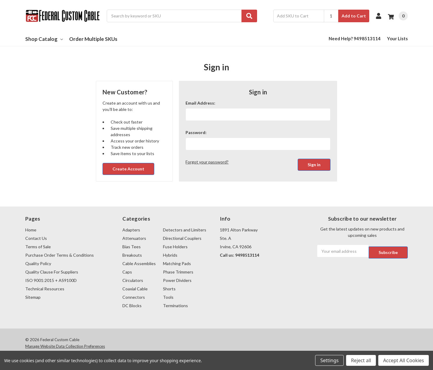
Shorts (169, 288)
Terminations (175, 305)
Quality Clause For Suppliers (51, 271)
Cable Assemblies (139, 263)
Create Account (128, 168)
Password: (196, 132)
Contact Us (36, 238)
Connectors (133, 297)
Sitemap (33, 297)
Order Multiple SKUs (93, 39)
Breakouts (132, 255)
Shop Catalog (44, 39)
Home (30, 229)
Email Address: (200, 102)
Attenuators (134, 238)
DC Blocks (132, 305)
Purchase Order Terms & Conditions (59, 255)
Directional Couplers (182, 238)
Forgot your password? (207, 161)
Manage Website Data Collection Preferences (65, 346)
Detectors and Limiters (184, 229)
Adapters (131, 229)
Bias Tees (131, 246)
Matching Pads (177, 263)
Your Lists (397, 38)
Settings (329, 360)
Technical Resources (44, 288)
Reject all (361, 360)
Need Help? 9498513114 (355, 38)
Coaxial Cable (135, 288)
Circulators (132, 280)
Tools (168, 297)
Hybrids (170, 255)
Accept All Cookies (403, 360)
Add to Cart (354, 15)
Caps (127, 271)
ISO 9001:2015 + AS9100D (51, 280)
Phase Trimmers (178, 271)
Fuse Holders (175, 246)
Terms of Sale (38, 246)
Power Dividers (177, 280)
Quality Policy (38, 263)
